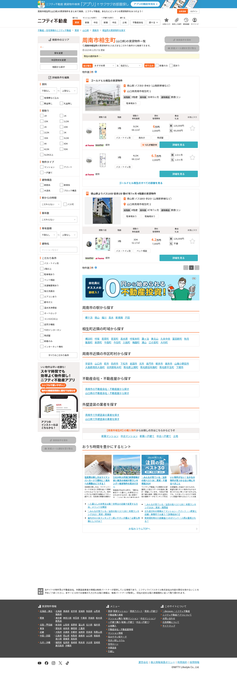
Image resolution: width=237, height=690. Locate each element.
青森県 (66, 611)
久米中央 (165, 338)
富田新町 (177, 338)
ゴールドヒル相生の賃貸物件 (107, 80)
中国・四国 (45, 635)
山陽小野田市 (181, 363)
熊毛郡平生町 (167, 367)
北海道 (59, 611)
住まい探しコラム (116, 640)
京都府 (74, 631)
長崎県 (74, 642)
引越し (111, 651)
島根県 (82, 635)
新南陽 (119, 317)
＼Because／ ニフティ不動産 (176, 611)
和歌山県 (98, 631)
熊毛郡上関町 (131, 367)
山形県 (97, 611)
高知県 (74, 638)
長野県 (74, 624)
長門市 (150, 363)
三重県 (82, 628)
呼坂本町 (135, 338)
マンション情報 (115, 632)
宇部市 (89, 363)
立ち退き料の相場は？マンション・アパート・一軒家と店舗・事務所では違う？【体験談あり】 (171, 513)
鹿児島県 (60, 645)
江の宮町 (153, 342)
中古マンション (129, 436)
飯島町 (89, 342)
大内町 (164, 342)
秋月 (186, 338)
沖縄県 (68, 645)
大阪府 (59, 631)
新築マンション (110, 436)
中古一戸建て (164, 436)
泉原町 (98, 342)
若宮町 (114, 338)
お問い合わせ (168, 618)
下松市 (124, 363)
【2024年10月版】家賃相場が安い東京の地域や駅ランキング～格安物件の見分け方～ (126, 482)
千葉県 (84, 617)
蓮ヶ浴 (145, 338)
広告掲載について (170, 621)
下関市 (180, 367)
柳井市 (159, 363)
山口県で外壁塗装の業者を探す (102, 419)
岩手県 (74, 611)
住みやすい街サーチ (117, 636)
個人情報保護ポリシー (163, 662)
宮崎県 (97, 642)
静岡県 (74, 628)
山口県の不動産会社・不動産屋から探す (107, 393)
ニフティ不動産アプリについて (177, 614)
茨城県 (91, 617)
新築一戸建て (147, 436)
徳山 (97, 317)
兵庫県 (66, 631)
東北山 (154, 338)
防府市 (114, 363)
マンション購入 (115, 618)
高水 (111, 317)
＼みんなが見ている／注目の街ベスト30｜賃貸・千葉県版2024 (154, 480)
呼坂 (97, 338)
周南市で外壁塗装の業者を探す (102, 415)
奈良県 (89, 631)
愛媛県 (66, 638)
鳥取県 (74, 635)
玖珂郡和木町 (114, 367)
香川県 (59, 638)
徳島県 (97, 635)
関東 (42, 617)
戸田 (127, 317)
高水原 (124, 338)
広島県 (59, 635)
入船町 (126, 342)
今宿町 (107, 342)
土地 (175, 436)
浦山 (144, 342)
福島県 (59, 614)
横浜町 (89, 338)
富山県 (82, 624)
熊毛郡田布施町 (148, 367)
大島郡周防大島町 (95, 367)
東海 (42, 628)
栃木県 (99, 617)
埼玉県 (76, 617)
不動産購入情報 (115, 614)
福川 (104, 317)
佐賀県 (66, 642)
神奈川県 (67, 617)
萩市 (106, 363)
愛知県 (59, 628)
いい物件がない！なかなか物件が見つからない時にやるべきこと (182, 480)
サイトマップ (168, 625)
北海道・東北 (46, 611)
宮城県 (82, 611)
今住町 (117, 342)
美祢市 (168, 363)
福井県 (97, 624)
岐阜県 (66, 628)
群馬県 (59, 620)
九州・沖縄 (45, 642)
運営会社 (143, 662)
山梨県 (66, 624)
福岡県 (59, 642)
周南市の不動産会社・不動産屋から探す (107, 389)
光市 (141, 363)
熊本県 (82, 642)
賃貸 (110, 611)
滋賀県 (82, 631)
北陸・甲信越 (46, 624)
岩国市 (133, 363)
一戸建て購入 (114, 621)
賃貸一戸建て (151, 611)
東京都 (59, 617)
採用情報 (194, 662)
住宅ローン (113, 643)
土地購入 (112, 625)
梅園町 (136, 342)
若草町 (105, 338)
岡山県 (66, 635)
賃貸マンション (120, 611)
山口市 (98, 363)
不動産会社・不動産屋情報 (120, 629)
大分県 (89, 642)
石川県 (89, 624)
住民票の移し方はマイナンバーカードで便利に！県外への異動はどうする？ (97, 480)
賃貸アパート (136, 611)
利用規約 (182, 662)
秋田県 (89, 611)
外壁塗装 (112, 647)
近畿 (42, 631)
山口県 (89, 635)
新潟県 (59, 624)
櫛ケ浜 (89, 317)
